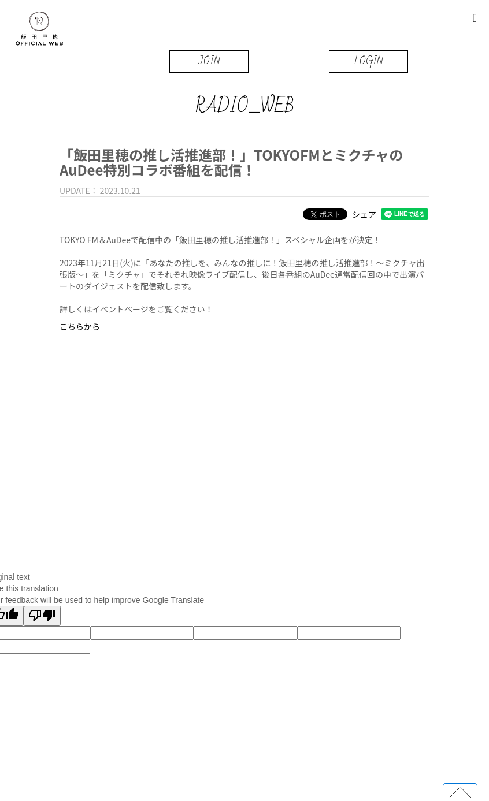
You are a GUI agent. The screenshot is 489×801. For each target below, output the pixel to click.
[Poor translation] (42, 616)
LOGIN (368, 61)
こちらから (80, 326)
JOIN (209, 61)
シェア (364, 214)
